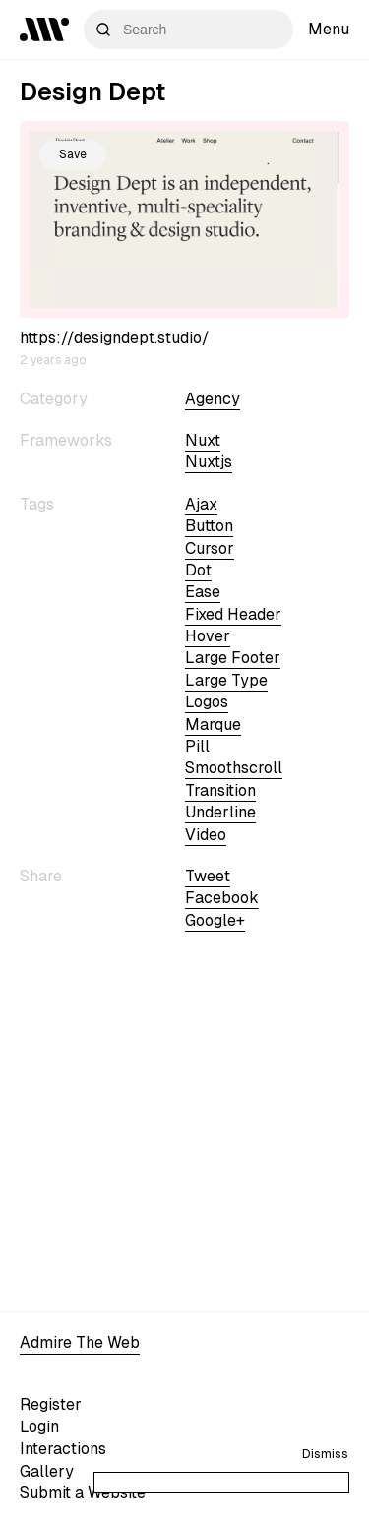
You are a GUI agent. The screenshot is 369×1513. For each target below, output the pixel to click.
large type (226, 680)
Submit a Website (83, 1493)
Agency (212, 399)
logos (206, 702)
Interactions (63, 1448)
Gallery (47, 1471)
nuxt (202, 440)
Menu (328, 29)
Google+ (215, 920)
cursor (209, 548)
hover (207, 636)
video (205, 834)
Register (51, 1404)
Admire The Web (80, 1342)
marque (213, 724)
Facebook (222, 897)
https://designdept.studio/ (115, 338)
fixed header (233, 614)
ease (202, 591)
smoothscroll (233, 767)
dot (198, 570)
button (209, 525)
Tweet (207, 876)
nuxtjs (208, 462)
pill (197, 746)
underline (220, 812)
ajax (201, 504)
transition (220, 790)
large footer (232, 657)
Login (39, 1427)
